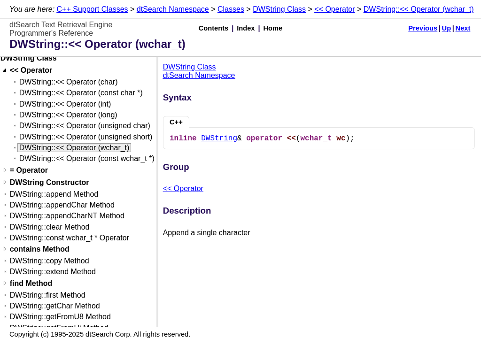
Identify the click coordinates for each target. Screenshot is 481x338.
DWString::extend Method (53, 272)
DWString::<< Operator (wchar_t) (419, 9)
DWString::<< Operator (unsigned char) (84, 126)
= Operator (29, 170)
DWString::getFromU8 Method (60, 317)
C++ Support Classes (92, 9)
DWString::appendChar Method (62, 205)
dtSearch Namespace (173, 9)
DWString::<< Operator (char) (68, 82)
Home (273, 28)
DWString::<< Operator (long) (68, 115)
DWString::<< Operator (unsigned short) (86, 137)
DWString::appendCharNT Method (67, 216)
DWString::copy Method (49, 261)
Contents (214, 28)
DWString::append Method (54, 194)
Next (463, 28)
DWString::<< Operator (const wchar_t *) (87, 158)
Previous (422, 28)
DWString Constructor (49, 182)
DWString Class (279, 9)
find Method (31, 283)
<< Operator (334, 9)
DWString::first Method (47, 295)
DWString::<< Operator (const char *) (81, 93)
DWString (219, 138)
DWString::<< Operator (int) (65, 104)
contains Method (40, 249)
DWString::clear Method (50, 227)
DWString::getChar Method (55, 306)
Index (246, 28)
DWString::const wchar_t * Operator (69, 238)
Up (446, 28)
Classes (230, 9)
